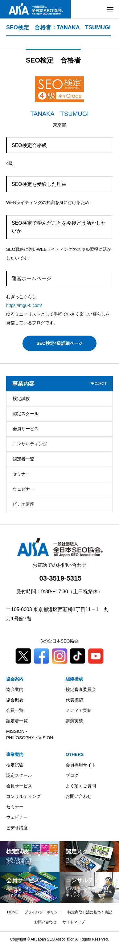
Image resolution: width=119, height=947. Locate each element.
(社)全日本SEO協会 (60, 641)
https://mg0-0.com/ (24, 305)
